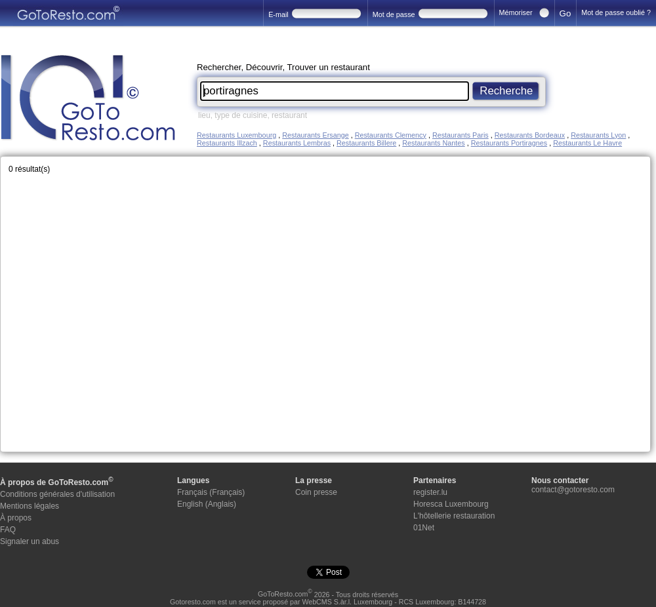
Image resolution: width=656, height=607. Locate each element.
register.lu (430, 492)
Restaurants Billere (366, 143)
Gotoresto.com (193, 602)
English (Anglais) (206, 504)
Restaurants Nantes (433, 143)
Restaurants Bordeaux (530, 135)
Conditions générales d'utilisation (57, 494)
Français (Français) (211, 492)
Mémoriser (516, 12)
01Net (423, 527)
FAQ (8, 529)
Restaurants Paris (460, 135)
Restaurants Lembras (297, 143)
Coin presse (316, 492)
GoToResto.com (285, 594)
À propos (15, 517)
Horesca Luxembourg (451, 504)
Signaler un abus (29, 541)
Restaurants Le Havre (587, 143)
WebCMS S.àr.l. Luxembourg (347, 602)
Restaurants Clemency (390, 135)
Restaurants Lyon (598, 135)
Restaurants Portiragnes (509, 143)
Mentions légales (29, 506)
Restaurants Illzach (227, 143)
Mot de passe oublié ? (616, 12)
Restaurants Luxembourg (236, 135)
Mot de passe (394, 14)
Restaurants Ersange (315, 135)
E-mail (278, 14)
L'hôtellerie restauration (454, 515)
